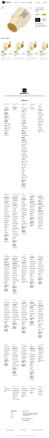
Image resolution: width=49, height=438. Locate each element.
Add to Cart (44, 20)
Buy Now (38, 20)
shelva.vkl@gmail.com (28, 418)
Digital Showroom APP (30, 435)
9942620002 (26, 420)
